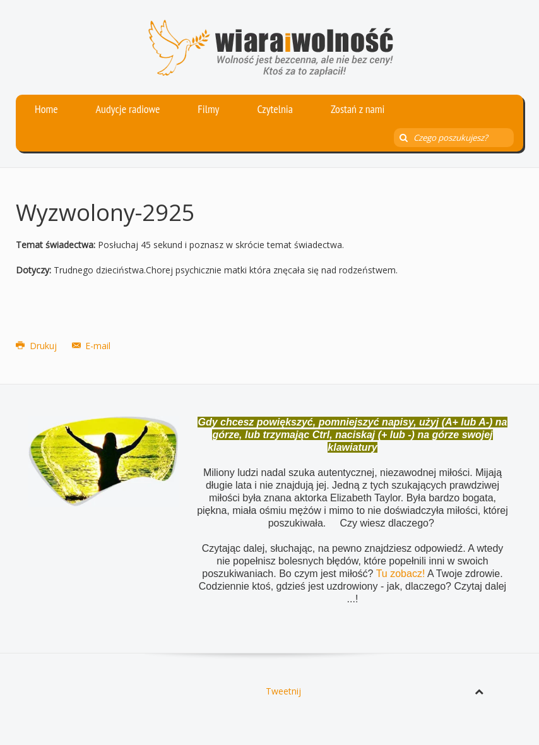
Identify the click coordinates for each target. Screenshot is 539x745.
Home (46, 109)
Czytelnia (275, 109)
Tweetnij (283, 691)
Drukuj (37, 346)
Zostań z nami (358, 109)
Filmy (208, 109)
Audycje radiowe (128, 109)
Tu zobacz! (401, 573)
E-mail (91, 346)
